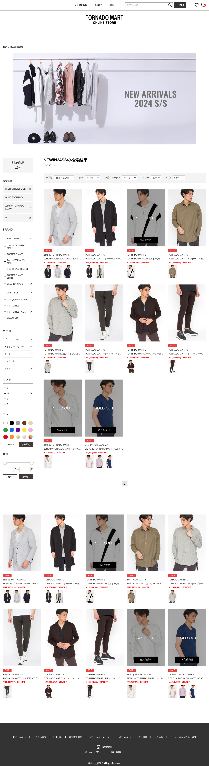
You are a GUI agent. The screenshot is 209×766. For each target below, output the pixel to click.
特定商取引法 (75, 737)
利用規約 (57, 737)
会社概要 (142, 737)
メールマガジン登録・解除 (183, 737)
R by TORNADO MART (17, 269)
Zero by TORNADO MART (14, 207)
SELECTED (12, 318)
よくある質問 (39, 737)
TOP (5, 47)
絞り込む (26, 444)
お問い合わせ (124, 737)
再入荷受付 (146, 240)
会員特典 (158, 737)
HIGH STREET (11, 293)
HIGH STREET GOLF (16, 189)
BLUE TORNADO (14, 197)
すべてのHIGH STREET (18, 300)
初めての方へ (19, 737)
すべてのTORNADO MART (16, 246)
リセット (10, 444)
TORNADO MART (13, 238)
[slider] (5, 463)
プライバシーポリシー (100, 737)
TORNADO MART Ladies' (15, 276)
